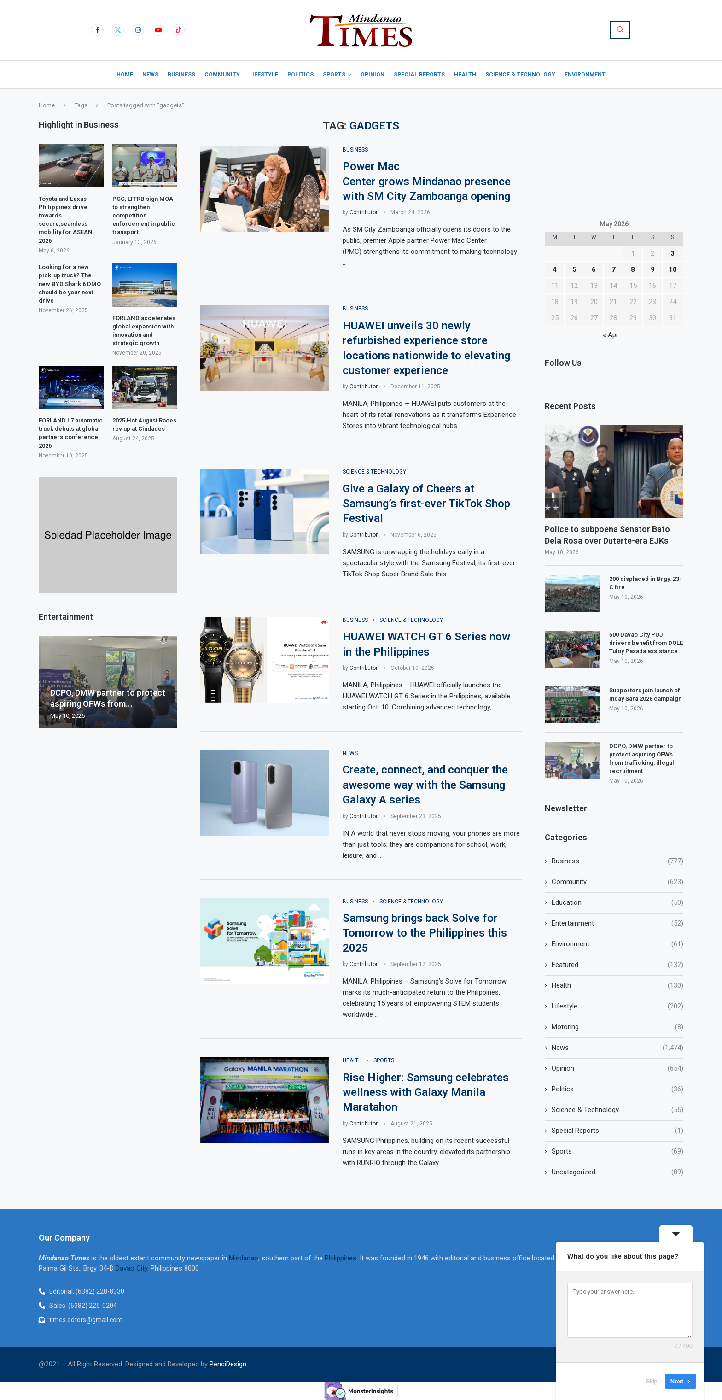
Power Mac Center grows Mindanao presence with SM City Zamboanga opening (427, 181)
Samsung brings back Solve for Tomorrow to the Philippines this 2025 (425, 933)
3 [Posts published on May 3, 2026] (672, 253)
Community (222, 74)
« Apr (610, 335)
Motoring (617, 1027)
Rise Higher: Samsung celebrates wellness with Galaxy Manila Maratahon (426, 1092)
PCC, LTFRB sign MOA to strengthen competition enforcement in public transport (143, 215)
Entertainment (617, 923)
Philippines (340, 1258)
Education (617, 903)
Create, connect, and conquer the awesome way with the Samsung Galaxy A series (425, 784)
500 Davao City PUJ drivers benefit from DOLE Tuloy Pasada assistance (646, 643)
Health (465, 74)
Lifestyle (263, 74)
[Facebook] (98, 30)
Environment (585, 74)
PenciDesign (228, 1364)
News (150, 74)
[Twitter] (118, 30)
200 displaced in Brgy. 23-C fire (645, 583)
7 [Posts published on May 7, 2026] (613, 269)
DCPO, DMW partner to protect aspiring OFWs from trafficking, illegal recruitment (641, 759)
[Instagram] (138, 30)
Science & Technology (520, 74)
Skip (652, 1381)
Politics (300, 74)
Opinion (372, 74)
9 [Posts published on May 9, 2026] (653, 269)
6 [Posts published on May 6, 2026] (594, 269)
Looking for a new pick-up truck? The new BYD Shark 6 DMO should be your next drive (70, 284)
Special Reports (419, 74)
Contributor (363, 212)
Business (181, 74)
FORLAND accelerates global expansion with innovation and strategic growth (143, 331)
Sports (334, 74)
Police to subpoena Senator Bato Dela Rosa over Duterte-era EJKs (607, 534)
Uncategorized (617, 1172)
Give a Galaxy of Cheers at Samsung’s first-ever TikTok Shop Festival (426, 503)
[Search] (620, 30)
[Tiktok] (179, 30)
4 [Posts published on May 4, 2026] (555, 269)
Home (124, 74)
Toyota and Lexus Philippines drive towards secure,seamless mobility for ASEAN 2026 (66, 219)
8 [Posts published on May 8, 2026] (633, 269)
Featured (617, 965)
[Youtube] (158, 30)
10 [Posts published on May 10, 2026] (673, 269)
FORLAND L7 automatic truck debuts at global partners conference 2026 (71, 433)
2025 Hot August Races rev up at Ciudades (144, 424)
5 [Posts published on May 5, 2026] (574, 269)
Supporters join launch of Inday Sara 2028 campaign (645, 694)
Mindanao (243, 1258)
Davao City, (133, 1268)
